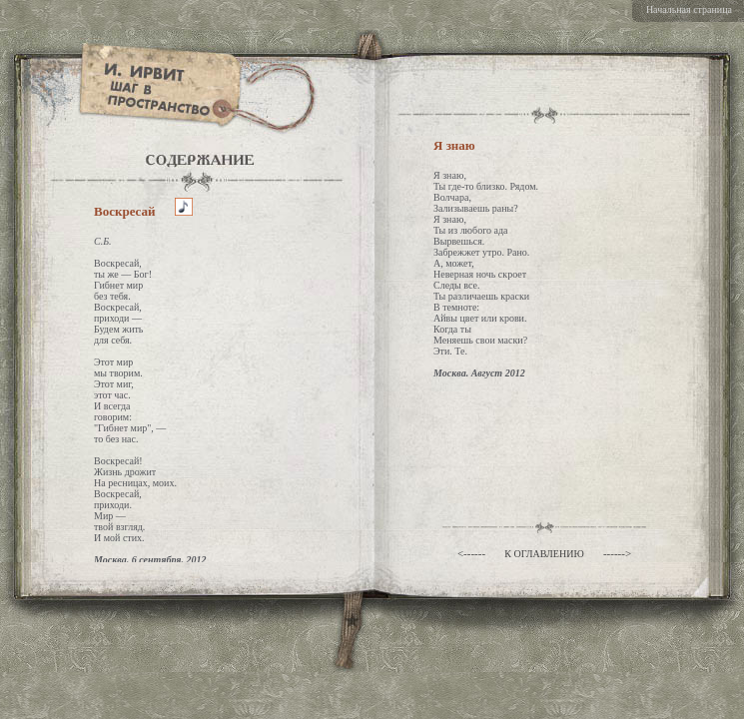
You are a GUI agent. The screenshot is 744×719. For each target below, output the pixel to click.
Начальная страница (689, 9)
